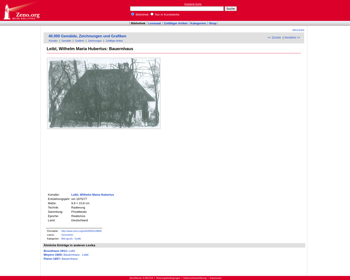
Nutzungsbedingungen (168, 278)
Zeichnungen (95, 40)
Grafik (78, 238)
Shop (212, 23)
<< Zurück (274, 37)
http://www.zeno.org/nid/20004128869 (81, 231)
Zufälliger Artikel (176, 23)
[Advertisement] (329, 10)
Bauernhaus (72, 254)
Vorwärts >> (292, 37)
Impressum (216, 278)
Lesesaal (154, 23)
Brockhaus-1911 (55, 251)
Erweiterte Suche (193, 4)
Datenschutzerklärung (195, 278)
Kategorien (198, 23)
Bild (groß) (67, 238)
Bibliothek (140, 14)
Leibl (72, 251)
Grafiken (79, 40)
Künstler (53, 40)
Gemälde (66, 40)
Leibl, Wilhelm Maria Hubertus (92, 194)
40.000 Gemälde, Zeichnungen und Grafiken (87, 36)
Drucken (298, 30)
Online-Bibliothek (21, 10)
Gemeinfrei (67, 234)
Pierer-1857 (52, 258)
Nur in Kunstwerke (165, 14)
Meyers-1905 (53, 254)
